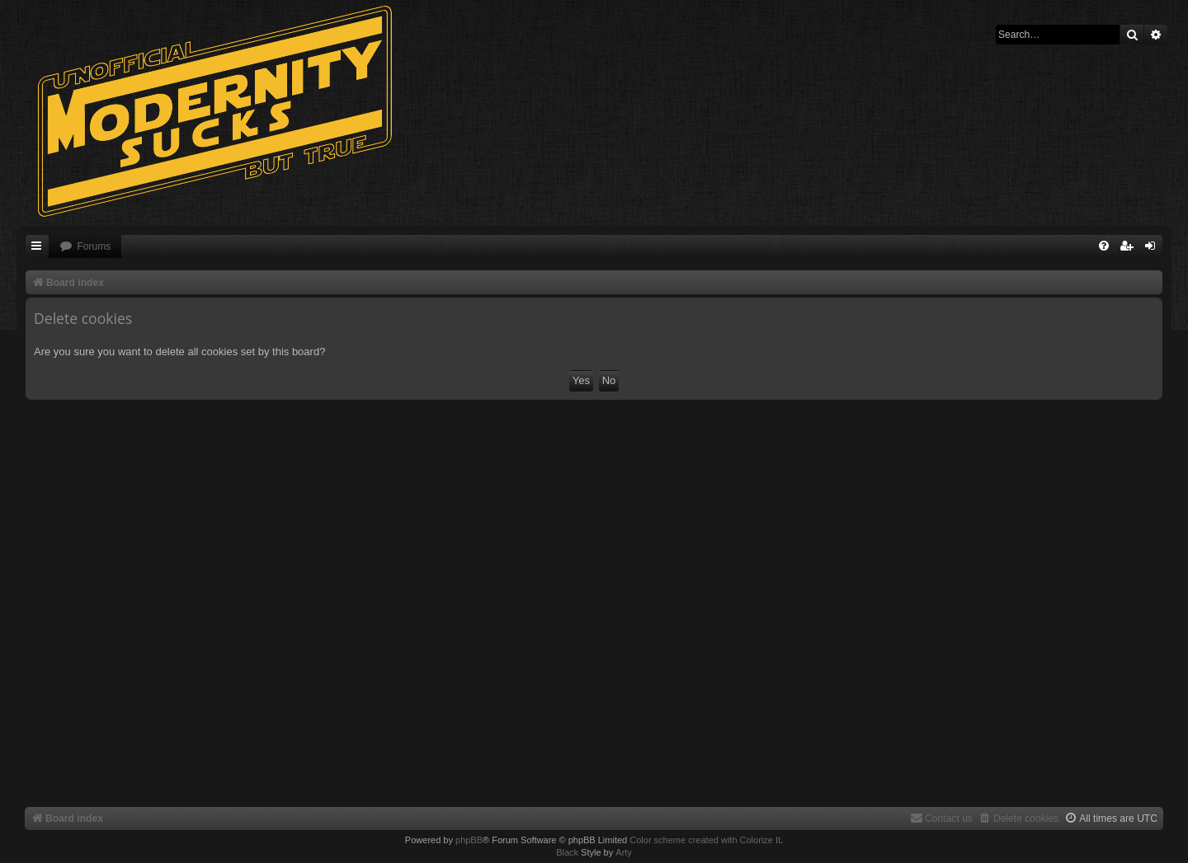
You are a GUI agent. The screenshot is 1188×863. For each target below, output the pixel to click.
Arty (623, 852)
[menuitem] (85, 247)
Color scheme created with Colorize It (704, 840)
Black (567, 852)
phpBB (469, 840)
